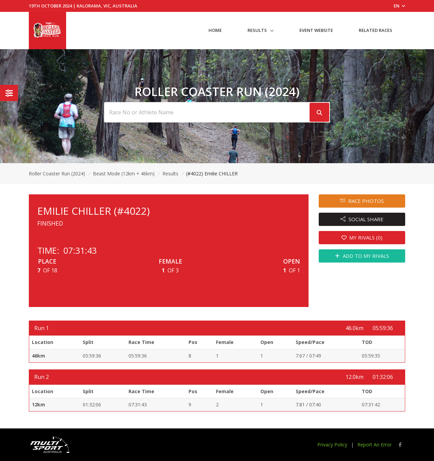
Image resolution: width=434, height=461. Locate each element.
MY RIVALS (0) (362, 237)
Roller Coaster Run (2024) (57, 173)
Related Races (375, 30)
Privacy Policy (332, 444)
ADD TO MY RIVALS (362, 255)
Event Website (316, 30)
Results (257, 30)
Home (215, 30)
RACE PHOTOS (362, 200)
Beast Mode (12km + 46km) (124, 173)
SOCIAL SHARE (361, 219)
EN (399, 6)
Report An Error (374, 444)
